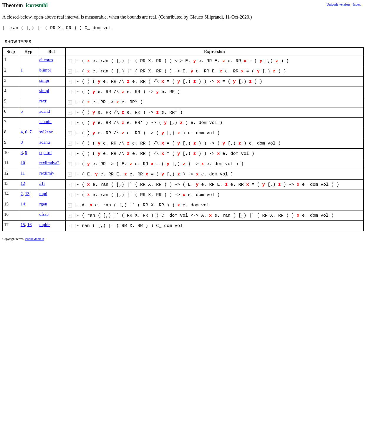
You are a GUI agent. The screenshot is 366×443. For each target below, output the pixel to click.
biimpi (45, 70)
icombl (45, 121)
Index (357, 4)
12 (23, 183)
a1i (42, 183)
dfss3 (44, 214)
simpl (44, 90)
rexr (43, 101)
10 (23, 162)
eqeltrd (45, 152)
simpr (44, 80)
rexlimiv (46, 173)
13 (27, 193)
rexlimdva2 (49, 162)
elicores (46, 59)
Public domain (34, 238)
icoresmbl (37, 5)
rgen (43, 204)
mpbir (44, 224)
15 (23, 224)
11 (23, 173)
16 (29, 224)
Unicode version (338, 4)
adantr (44, 142)
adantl (44, 111)
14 (23, 204)
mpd (43, 193)
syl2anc (46, 132)
